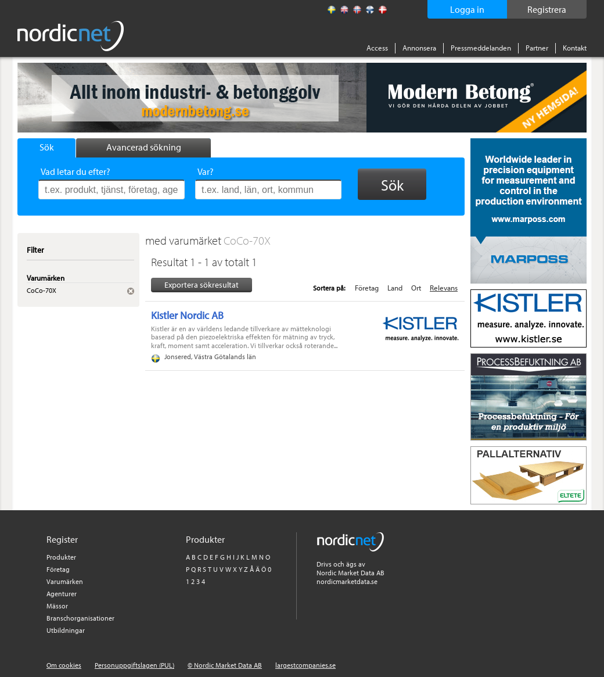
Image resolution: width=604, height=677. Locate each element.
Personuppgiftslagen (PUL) (134, 665)
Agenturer (61, 593)
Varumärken (64, 581)
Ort (416, 287)
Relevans (444, 287)
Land (394, 287)
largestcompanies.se (305, 665)
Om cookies (63, 665)
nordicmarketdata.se (347, 581)
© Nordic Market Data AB (225, 665)
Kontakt (575, 47)
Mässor (57, 605)
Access (377, 47)
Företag (367, 287)
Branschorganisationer (80, 618)
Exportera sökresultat (201, 285)
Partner (537, 47)
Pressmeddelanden (481, 47)
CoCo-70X (247, 240)
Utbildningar (65, 630)
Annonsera (419, 47)
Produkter (61, 557)
